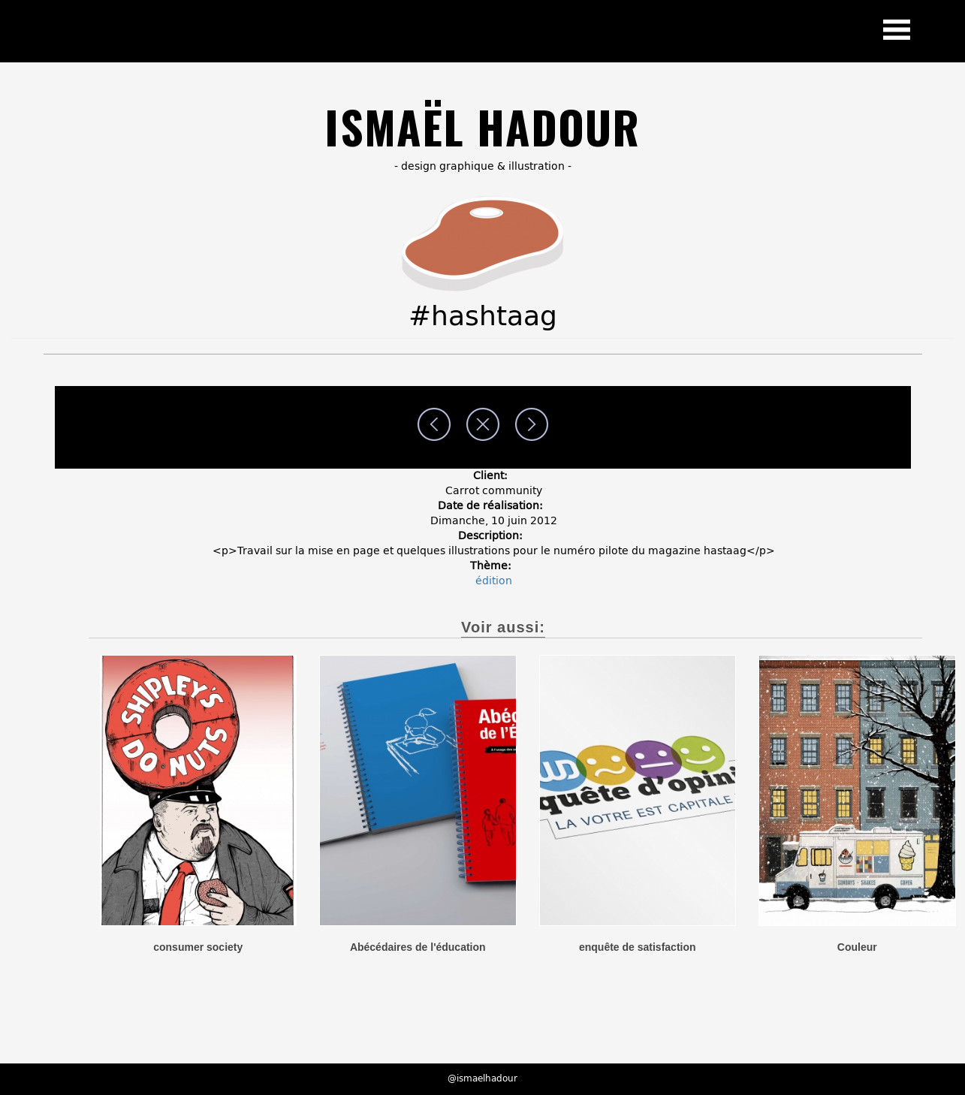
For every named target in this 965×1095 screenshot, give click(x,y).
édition (493, 581)
